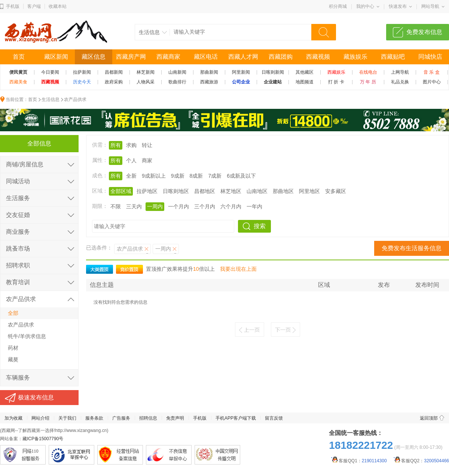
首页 (19, 56)
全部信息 (39, 143)
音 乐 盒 (432, 72)
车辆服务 (18, 377)
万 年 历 (368, 82)
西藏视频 (318, 56)
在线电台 (368, 72)
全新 (131, 176)
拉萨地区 (147, 191)
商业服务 (18, 232)
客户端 (34, 6)
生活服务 (18, 198)
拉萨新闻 (82, 72)
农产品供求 (75, 99)
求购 (131, 145)
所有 (115, 145)
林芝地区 (230, 191)
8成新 (196, 176)
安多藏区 (335, 191)
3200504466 (436, 460)
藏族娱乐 (355, 56)
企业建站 (273, 82)
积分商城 (338, 6)
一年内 (254, 206)
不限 (115, 206)
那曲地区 (283, 191)
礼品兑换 (400, 82)
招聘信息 (148, 418)
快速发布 (398, 6)
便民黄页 (18, 72)
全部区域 (120, 191)
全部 (13, 313)
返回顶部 (429, 418)
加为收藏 (13, 418)
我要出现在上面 (238, 269)
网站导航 (430, 6)
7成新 (215, 176)
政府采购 (114, 82)
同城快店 (430, 56)
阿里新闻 (241, 72)
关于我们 (67, 418)
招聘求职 (18, 265)
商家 (147, 160)
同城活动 (18, 181)
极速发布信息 (36, 397)
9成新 (177, 176)
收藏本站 (58, 6)
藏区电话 (206, 56)
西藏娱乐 (336, 72)
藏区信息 (94, 56)
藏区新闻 (56, 56)
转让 (147, 145)
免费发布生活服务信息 (412, 248)
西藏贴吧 (393, 56)
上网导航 (400, 72)
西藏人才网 (243, 56)
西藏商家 (168, 56)
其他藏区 (305, 72)
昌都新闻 (114, 72)
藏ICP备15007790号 (42, 438)
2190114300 (374, 460)
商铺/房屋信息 (24, 164)
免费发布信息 (424, 32)
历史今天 (82, 82)
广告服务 (121, 418)
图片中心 (432, 82)
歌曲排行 (177, 82)
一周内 (155, 206)
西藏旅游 (209, 82)
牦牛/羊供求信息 (27, 336)
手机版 (12, 6)
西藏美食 (18, 82)
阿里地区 (309, 191)
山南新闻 (177, 72)
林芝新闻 (146, 72)
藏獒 (13, 359)
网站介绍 (40, 418)
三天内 (134, 206)
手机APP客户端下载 (236, 418)
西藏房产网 (131, 56)
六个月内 (230, 206)
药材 (13, 348)
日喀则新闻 (273, 72)
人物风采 (146, 82)
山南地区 (257, 191)
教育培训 (18, 282)
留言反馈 (274, 418)
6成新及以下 (241, 176)
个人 (131, 160)
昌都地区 (204, 191)
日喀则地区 (176, 191)
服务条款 (94, 418)
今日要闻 (50, 72)
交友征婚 (18, 215)
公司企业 (241, 82)
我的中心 (365, 6)
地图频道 (305, 82)
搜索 (260, 226)
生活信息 (50, 99)
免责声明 (175, 418)
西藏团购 (281, 56)
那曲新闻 (209, 72)
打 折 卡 (336, 82)
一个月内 (178, 206)
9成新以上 (154, 176)
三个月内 (204, 206)
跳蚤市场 (18, 248)
